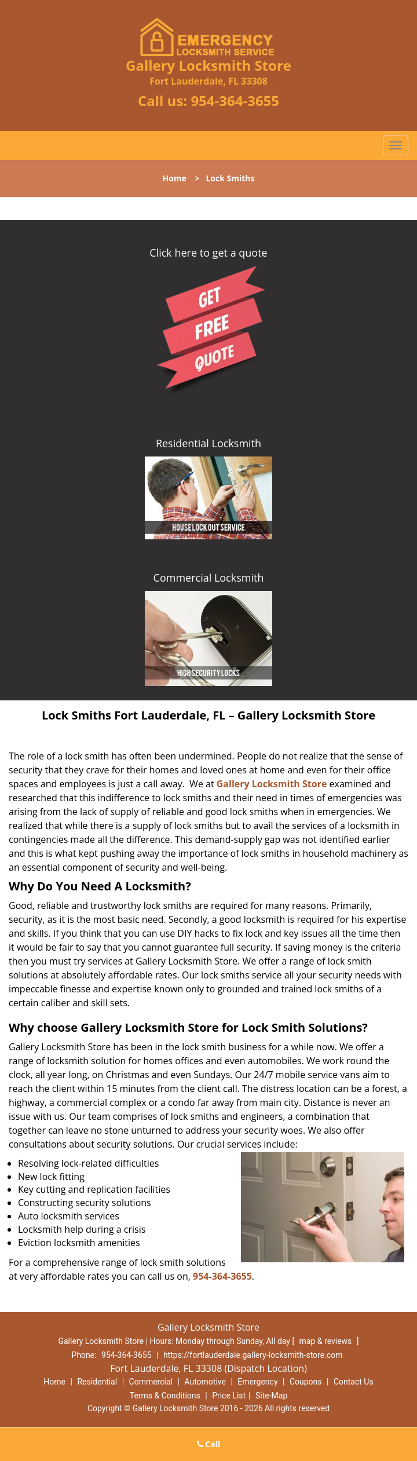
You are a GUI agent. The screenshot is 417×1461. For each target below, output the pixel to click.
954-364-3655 (235, 100)
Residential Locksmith (208, 443)
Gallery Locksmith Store (272, 783)
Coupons (306, 1381)
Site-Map (271, 1395)
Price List (229, 1395)
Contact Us (354, 1381)
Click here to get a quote (208, 253)
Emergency (257, 1381)
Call (209, 1443)
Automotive (205, 1381)
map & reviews (326, 1341)
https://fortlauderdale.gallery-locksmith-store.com (253, 1355)
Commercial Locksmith (208, 578)
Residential (97, 1381)
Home (174, 178)
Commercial (151, 1381)
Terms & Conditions (165, 1395)
